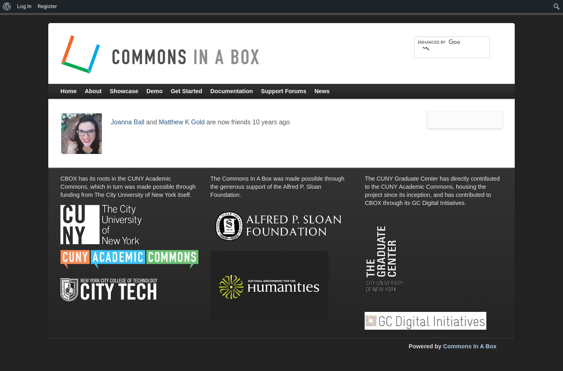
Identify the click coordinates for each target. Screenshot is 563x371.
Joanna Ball (127, 122)
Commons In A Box (469, 346)
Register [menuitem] (47, 6)
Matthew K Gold (182, 122)
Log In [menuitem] (24, 6)
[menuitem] (7, 6)
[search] (439, 42)
